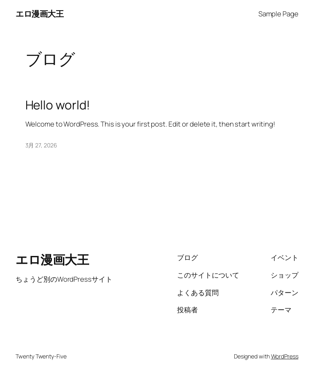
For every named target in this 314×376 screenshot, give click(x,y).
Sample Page (278, 13)
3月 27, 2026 (41, 145)
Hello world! (57, 104)
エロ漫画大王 (39, 13)
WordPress (284, 356)
